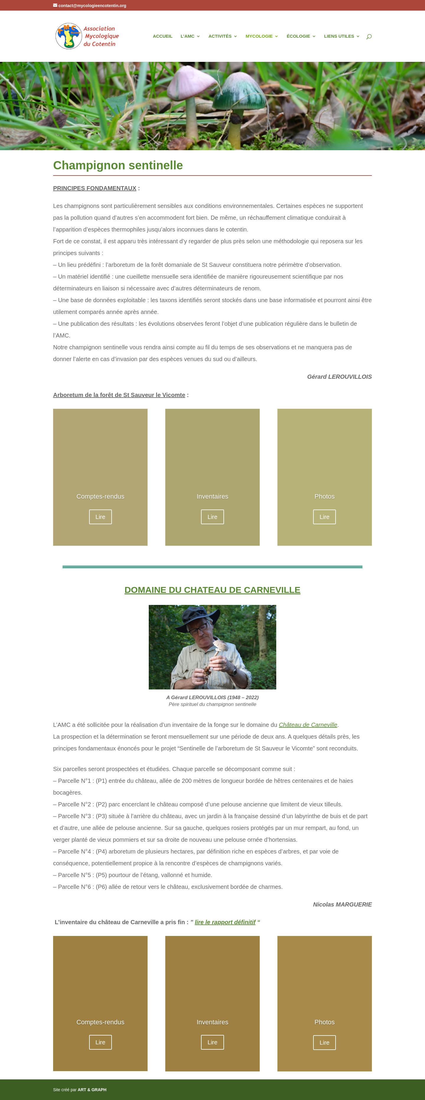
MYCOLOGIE (259, 36)
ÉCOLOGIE (298, 36)
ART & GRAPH (92, 1089)
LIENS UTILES (339, 36)
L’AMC (187, 36)
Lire (100, 517)
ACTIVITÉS (219, 36)
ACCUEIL (163, 36)
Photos (325, 496)
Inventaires (212, 496)
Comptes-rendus (100, 496)
